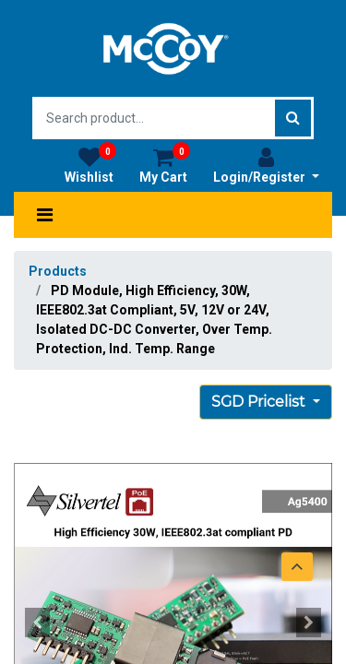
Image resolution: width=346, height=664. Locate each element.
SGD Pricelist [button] (260, 401)
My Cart (164, 165)
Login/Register (266, 165)
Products (58, 271)
